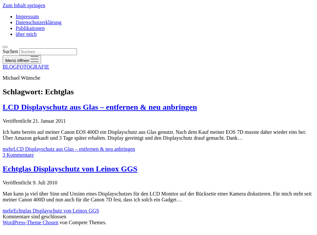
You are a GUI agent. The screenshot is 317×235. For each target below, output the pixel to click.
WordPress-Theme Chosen (30, 222)
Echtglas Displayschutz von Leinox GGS (70, 168)
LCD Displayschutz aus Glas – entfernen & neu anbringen (100, 107)
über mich (26, 34)
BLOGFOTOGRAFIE (26, 67)
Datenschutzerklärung (38, 22)
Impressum (27, 16)
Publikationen (30, 28)
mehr (69, 149)
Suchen (10, 51)
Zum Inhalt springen (24, 5)
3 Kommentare (18, 155)
